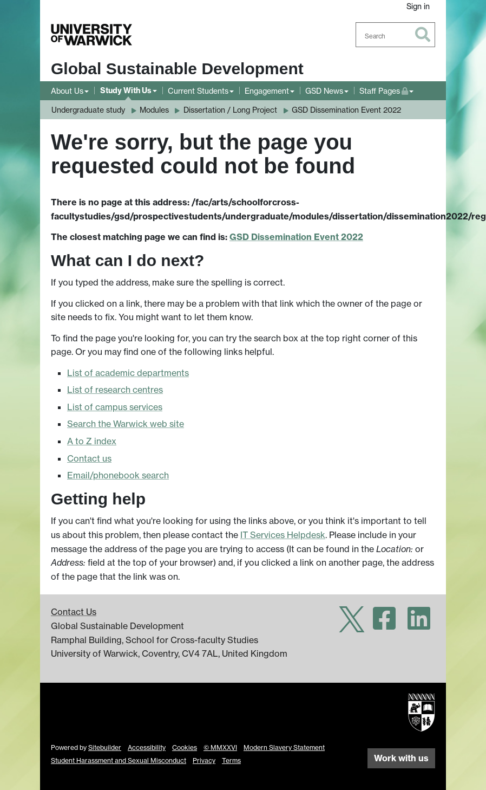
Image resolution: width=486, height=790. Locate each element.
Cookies (184, 747)
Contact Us (73, 611)
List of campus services (114, 407)
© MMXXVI (220, 747)
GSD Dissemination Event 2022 (346, 109)
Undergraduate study (88, 109)
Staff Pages (386, 89)
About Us (67, 90)
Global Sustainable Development (177, 68)
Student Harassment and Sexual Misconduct (118, 760)
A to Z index (91, 441)
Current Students (198, 90)
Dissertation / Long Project (230, 109)
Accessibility (147, 747)
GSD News (324, 90)
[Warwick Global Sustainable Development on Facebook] (384, 624)
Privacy (204, 760)
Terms (231, 760)
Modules (154, 109)
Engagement (267, 90)
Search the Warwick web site (125, 423)
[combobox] (396, 34)
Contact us (89, 458)
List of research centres (115, 389)
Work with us (401, 758)
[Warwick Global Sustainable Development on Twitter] (352, 624)
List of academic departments (128, 372)
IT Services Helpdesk (282, 534)
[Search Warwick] (396, 34)
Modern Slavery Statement (284, 747)
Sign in (418, 6)
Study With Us (126, 90)
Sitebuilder (104, 747)
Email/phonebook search (118, 475)
